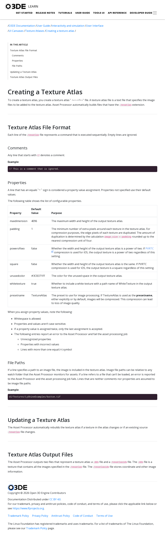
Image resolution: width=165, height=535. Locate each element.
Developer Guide (141, 12)
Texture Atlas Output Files (24, 77)
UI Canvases (16, 31)
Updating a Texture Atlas (23, 71)
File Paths (17, 65)
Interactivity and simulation (68, 25)
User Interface (94, 25)
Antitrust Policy (60, 515)
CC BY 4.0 (55, 499)
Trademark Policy (18, 515)
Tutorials (65, 12)
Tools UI (99, 12)
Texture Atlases (35, 31)
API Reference (117, 12)
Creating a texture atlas (60, 31)
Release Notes (45, 12)
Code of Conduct (83, 515)
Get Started (24, 12)
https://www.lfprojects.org (28, 508)
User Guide (82, 12)
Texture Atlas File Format (23, 50)
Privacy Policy (40, 515)
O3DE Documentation (22, 25)
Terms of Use (104, 515)
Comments (18, 55)
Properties (17, 60)
